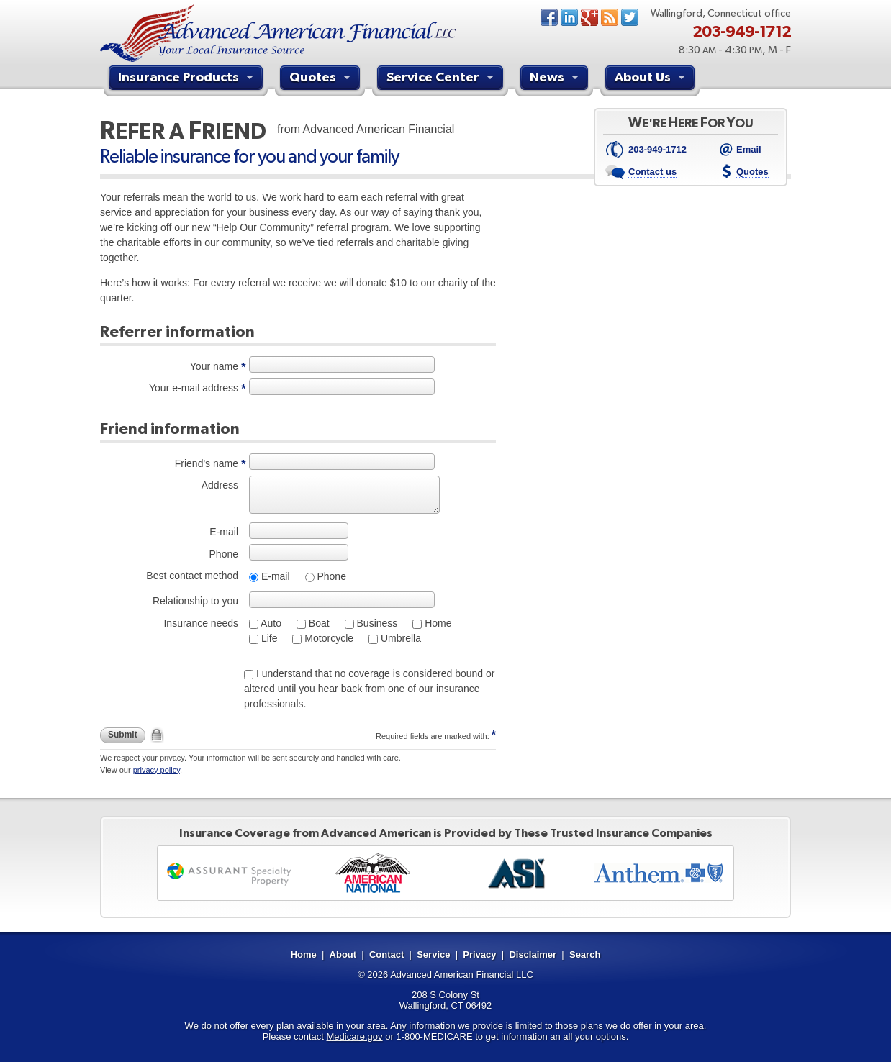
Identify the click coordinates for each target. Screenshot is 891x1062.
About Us (652, 79)
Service (433, 954)
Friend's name (206, 463)
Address (220, 485)
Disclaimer (532, 954)
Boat (318, 623)
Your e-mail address (193, 388)
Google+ (589, 17)
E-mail (223, 531)
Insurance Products (187, 79)
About (343, 954)
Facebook (549, 17)
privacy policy (156, 770)
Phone (223, 554)
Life (267, 638)
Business (376, 623)
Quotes (321, 79)
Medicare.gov (355, 1036)
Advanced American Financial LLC (461, 974)
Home (436, 623)
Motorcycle (327, 638)
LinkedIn (569, 17)
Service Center (441, 79)
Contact (386, 954)
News (610, 17)
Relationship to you (195, 601)
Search (584, 954)
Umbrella (399, 638)
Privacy (479, 954)
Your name (214, 366)
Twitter (630, 17)
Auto (269, 623)
